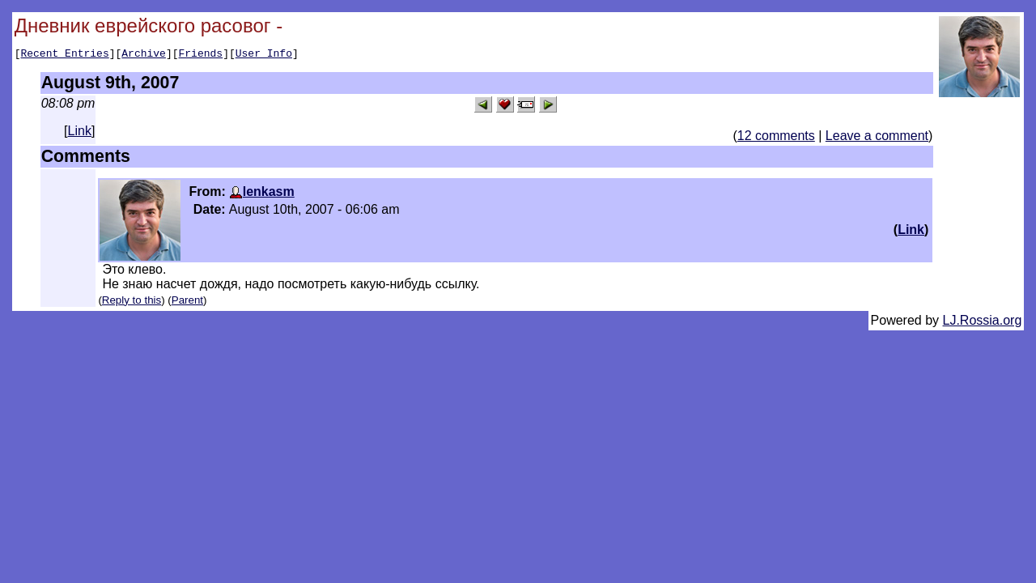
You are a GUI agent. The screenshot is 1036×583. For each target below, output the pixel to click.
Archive (143, 55)
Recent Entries (64, 55)
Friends (201, 55)
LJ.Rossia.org (982, 323)
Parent (187, 302)
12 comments (776, 138)
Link (79, 133)
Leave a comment (877, 138)
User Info (264, 55)
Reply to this (131, 302)
